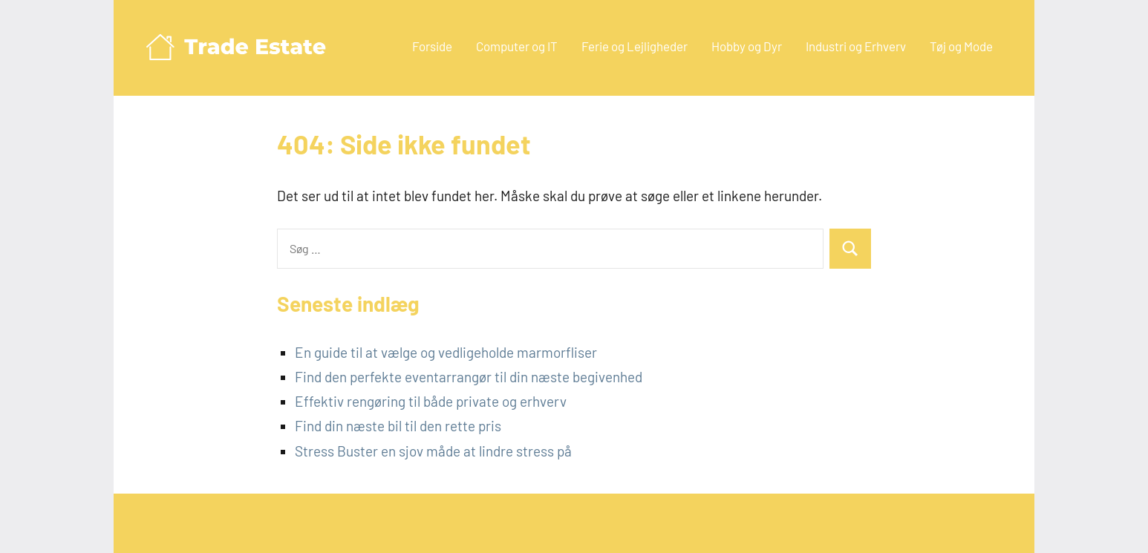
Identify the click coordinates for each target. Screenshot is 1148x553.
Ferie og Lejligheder (634, 46)
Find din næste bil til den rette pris (398, 425)
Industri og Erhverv (856, 46)
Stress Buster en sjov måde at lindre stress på (433, 450)
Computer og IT (517, 46)
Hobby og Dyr (746, 46)
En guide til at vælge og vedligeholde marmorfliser (446, 352)
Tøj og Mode (961, 46)
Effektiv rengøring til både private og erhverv (431, 401)
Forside (432, 46)
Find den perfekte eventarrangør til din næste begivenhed (468, 376)
